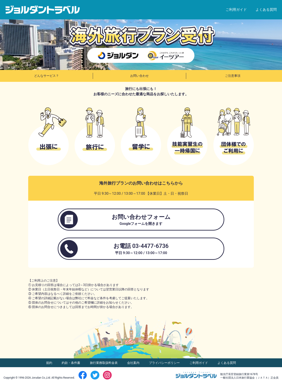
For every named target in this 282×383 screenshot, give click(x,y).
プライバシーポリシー (164, 363)
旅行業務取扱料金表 (104, 363)
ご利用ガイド (236, 9)
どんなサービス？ (46, 76)
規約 (49, 363)
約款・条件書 (71, 363)
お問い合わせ (139, 76)
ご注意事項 (232, 76)
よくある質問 (266, 9)
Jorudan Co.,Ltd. (41, 377)
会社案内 (133, 363)
